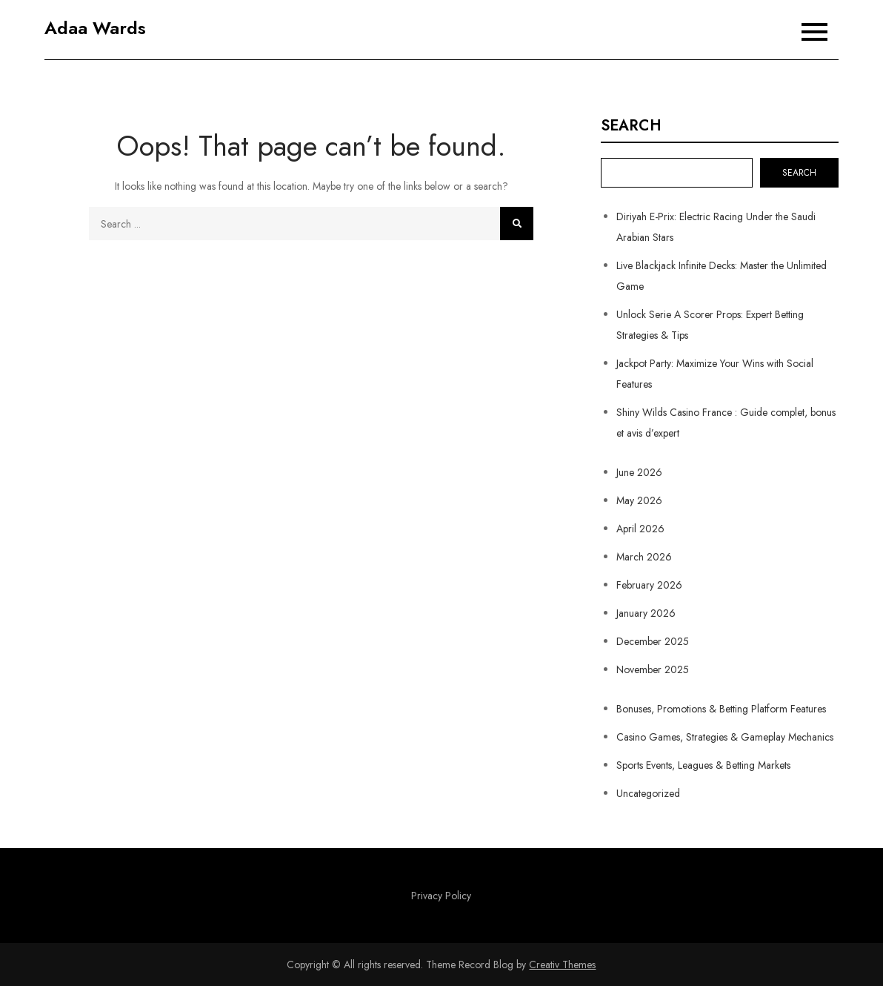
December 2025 (652, 641)
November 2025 (652, 669)
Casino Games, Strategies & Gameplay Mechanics (724, 736)
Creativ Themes (562, 964)
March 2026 (644, 556)
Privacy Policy (441, 895)
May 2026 (639, 500)
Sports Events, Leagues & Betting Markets (703, 765)
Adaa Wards (95, 28)
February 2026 (649, 585)
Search (631, 126)
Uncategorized (648, 793)
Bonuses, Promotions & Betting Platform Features (721, 708)
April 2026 (640, 528)
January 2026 (646, 613)
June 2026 (639, 472)
